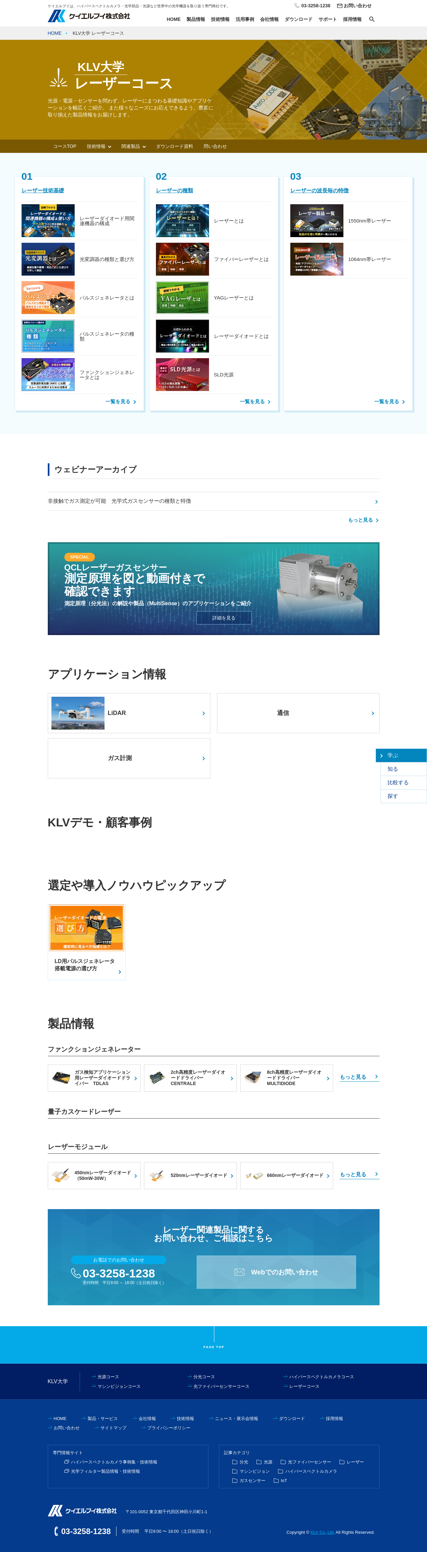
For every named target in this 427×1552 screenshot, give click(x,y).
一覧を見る (118, 401)
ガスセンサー (252, 1480)
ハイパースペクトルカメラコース (321, 1376)
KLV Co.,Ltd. (323, 1532)
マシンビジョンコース (119, 1386)
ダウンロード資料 (174, 146)
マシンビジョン (255, 1471)
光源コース (108, 1376)
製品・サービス (103, 1418)
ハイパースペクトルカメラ (311, 1471)
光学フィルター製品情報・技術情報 (105, 1471)
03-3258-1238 (119, 1273)
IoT (284, 1480)
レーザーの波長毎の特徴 (319, 190)
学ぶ (393, 755)
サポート (328, 19)
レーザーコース (304, 1386)
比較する (398, 782)
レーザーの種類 (174, 190)
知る (393, 769)
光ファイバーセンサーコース (221, 1386)
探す (393, 796)
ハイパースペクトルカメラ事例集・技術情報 (114, 1462)
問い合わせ (215, 146)
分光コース (204, 1376)
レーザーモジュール (77, 1146)
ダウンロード (299, 19)
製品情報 (195, 19)
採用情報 (352, 19)
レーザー (355, 1462)
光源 (268, 1462)
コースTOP (65, 146)
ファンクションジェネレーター (94, 1049)
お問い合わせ (358, 5)
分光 (244, 1462)
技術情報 (220, 19)
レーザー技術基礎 (43, 190)
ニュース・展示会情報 (236, 1418)
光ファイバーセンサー (309, 1462)
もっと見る (360, 519)
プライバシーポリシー (168, 1427)
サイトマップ (113, 1427)
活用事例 (245, 19)
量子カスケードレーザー (84, 1111)
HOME (173, 19)
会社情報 (269, 19)
